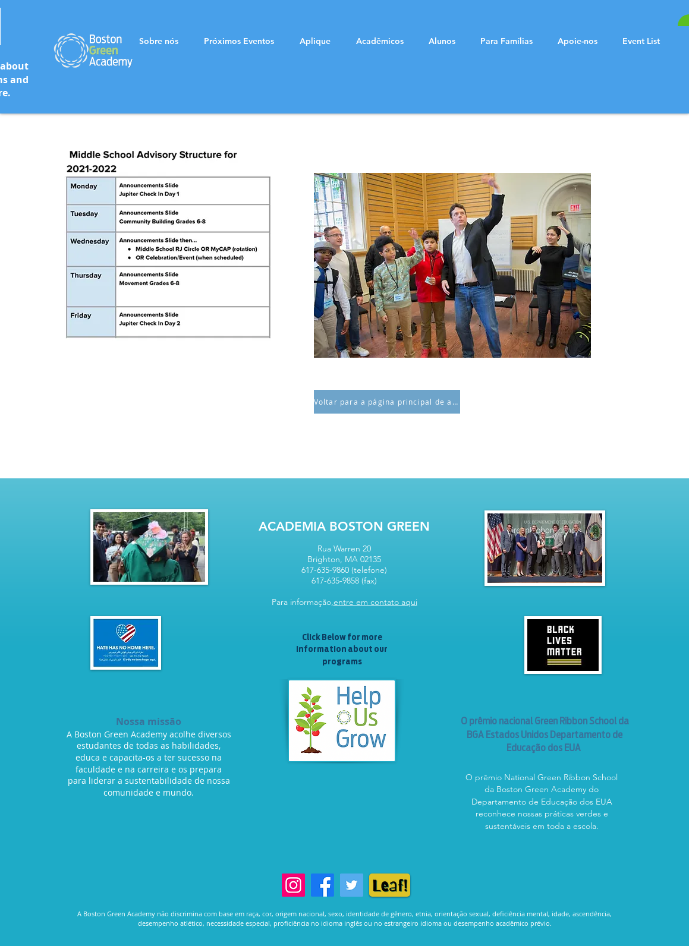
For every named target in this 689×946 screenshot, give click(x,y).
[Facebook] (322, 885)
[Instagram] (293, 885)
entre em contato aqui (375, 602)
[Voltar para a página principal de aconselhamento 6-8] (387, 402)
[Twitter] (351, 885)
